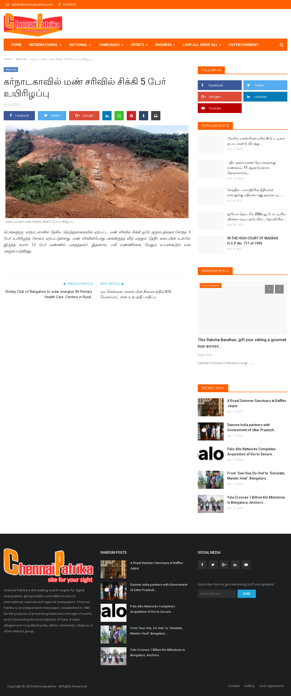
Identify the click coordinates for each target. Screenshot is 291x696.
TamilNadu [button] (111, 44)
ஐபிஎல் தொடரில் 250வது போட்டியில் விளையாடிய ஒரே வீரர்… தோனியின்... (256, 216)
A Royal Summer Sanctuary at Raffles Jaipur (256, 403)
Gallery (249, 686)
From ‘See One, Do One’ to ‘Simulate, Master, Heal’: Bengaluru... (256, 475)
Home (16, 44)
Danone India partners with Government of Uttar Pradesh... (252, 427)
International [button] (45, 44)
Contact (233, 686)
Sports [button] (139, 44)
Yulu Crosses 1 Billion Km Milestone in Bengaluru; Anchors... (256, 499)
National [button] (80, 44)
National (21, 59)
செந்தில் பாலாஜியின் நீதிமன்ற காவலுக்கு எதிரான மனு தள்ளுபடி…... (255, 192)
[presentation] (269, 289)
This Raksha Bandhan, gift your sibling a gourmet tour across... (242, 343)
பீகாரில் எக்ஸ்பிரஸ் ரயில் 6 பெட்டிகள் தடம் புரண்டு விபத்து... (256, 140)
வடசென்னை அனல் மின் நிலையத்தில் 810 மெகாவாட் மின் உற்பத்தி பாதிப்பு (136, 294)
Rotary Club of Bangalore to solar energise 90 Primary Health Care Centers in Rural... (49, 294)
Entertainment (244, 44)
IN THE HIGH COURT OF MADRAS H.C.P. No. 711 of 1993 (252, 240)
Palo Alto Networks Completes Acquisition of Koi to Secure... (251, 451)
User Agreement (272, 686)
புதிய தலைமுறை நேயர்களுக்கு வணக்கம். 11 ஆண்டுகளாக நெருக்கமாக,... (251, 168)
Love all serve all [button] (202, 44)
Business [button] (165, 44)
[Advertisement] (97, 346)
